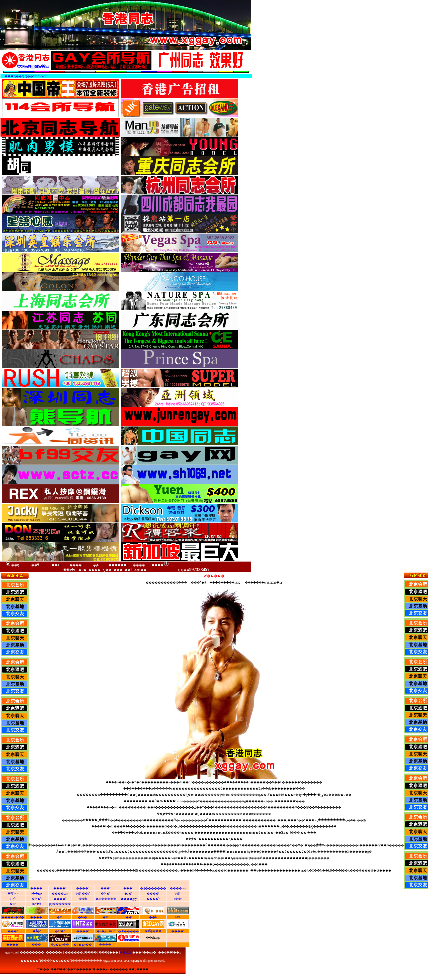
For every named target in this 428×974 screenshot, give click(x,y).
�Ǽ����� (105, 899)
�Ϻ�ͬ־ (106, 893)
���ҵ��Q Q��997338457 (25, 76)
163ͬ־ (178, 893)
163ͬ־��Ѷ (83, 893)
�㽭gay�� (153, 931)
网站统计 (126, 952)
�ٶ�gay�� (60, 944)
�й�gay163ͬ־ (106, 931)
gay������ (60, 904)
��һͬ (83, 899)
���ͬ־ (106, 888)
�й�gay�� (83, 944)
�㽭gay (13, 893)
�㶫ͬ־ (106, 917)
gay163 (36, 903)
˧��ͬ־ (178, 899)
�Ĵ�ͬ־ (128, 893)
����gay (178, 888)
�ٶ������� (153, 888)
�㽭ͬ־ (13, 904)
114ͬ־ (13, 899)
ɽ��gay (36, 893)
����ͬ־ (36, 888)
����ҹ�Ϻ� (13, 917)
